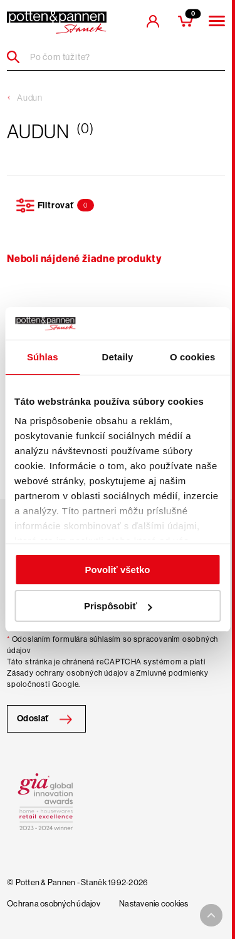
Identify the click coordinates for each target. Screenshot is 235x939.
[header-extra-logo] (57, 22)
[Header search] (18, 57)
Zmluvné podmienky (172, 673)
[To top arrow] (211, 915)
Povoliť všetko (117, 569)
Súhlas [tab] (42, 357)
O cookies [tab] (193, 357)
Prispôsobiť (118, 606)
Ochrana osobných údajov (53, 904)
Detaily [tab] (117, 357)
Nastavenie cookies (154, 904)
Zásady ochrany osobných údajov (67, 673)
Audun (30, 98)
